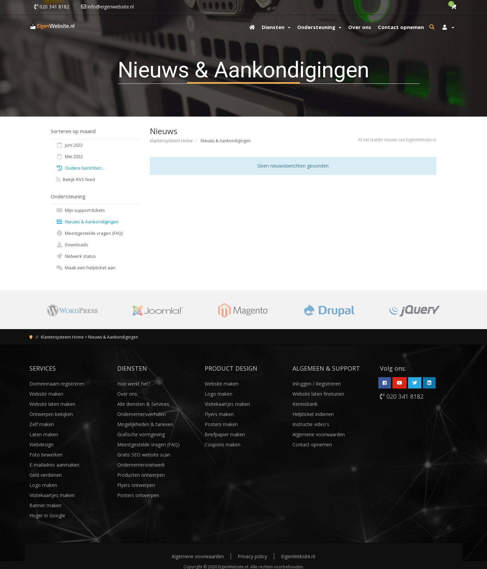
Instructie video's (310, 424)
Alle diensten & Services (143, 404)
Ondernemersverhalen (141, 414)
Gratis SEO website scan (143, 454)
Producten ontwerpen (141, 475)
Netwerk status (76, 256)
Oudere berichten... (80, 168)
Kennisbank (304, 404)
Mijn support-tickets (80, 210)
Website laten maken (52, 404)
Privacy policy (252, 556)
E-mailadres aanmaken (54, 465)
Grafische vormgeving (141, 434)
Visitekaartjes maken (52, 495)
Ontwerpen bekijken (51, 414)
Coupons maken (222, 444)
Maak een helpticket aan (86, 268)
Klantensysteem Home (171, 141)
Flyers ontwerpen (136, 485)
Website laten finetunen (318, 394)
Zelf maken (41, 424)
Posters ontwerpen (138, 495)
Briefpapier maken (225, 434)
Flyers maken (219, 414)
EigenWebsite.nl (298, 556)
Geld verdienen (45, 475)
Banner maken (45, 505)
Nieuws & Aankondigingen (87, 222)
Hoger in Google (47, 515)
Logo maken (43, 485)
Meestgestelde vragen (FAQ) (89, 233)
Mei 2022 (69, 156)
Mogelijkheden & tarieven (145, 424)
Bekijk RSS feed (75, 179)
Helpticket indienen (313, 414)
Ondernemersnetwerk (141, 465)
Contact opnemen (312, 444)
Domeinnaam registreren (56, 383)
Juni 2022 (69, 145)
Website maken (46, 394)
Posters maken (221, 424)
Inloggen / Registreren (316, 383)
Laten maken (43, 434)
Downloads (72, 245)
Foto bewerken (45, 454)
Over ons (127, 394)
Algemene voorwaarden (318, 434)
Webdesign (41, 444)
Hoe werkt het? (133, 383)
